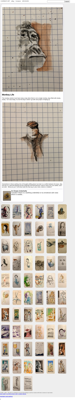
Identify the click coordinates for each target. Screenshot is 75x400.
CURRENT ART (5, 1)
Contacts (18, 1)
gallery (4, 393)
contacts (20, 393)
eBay (12, 1)
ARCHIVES (25, 1)
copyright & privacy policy (12, 393)
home (1, 393)
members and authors (6, 396)
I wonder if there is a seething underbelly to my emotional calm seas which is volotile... (30, 193)
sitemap (24, 393)
